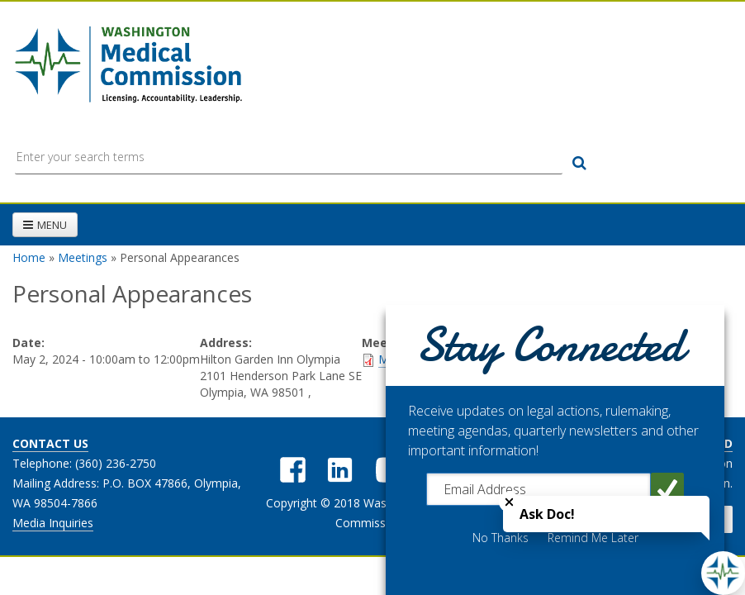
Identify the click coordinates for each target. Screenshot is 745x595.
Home (28, 257)
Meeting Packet (420, 359)
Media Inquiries (52, 523)
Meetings (82, 257)
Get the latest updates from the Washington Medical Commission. (614, 473)
